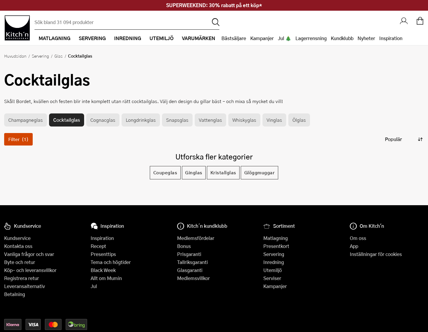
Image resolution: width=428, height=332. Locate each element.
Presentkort (276, 246)
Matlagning (275, 238)
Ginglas (193, 172)
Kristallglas (223, 172)
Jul (94, 286)
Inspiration (390, 38)
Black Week (103, 270)
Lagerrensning (311, 38)
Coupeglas (165, 172)
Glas (58, 56)
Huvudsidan (15, 56)
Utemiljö (272, 270)
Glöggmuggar (259, 172)
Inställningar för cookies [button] (376, 254)
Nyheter (366, 38)
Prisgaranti (189, 254)
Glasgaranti (189, 270)
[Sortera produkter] (403, 139)
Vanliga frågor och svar (29, 254)
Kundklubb (342, 38)
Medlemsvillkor (193, 278)
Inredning (273, 262)
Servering (40, 56)
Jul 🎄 (284, 38)
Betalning (14, 294)
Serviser (272, 278)
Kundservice (17, 238)
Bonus (184, 246)
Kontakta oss (18, 246)
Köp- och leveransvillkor (30, 270)
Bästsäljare (233, 38)
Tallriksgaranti (192, 262)
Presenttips (103, 254)
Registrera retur (21, 278)
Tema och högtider (111, 262)
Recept (98, 246)
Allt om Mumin (106, 278)
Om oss (358, 238)
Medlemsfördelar (195, 238)
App (354, 246)
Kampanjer (262, 38)
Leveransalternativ (24, 286)
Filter (18, 139)
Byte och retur (19, 262)
